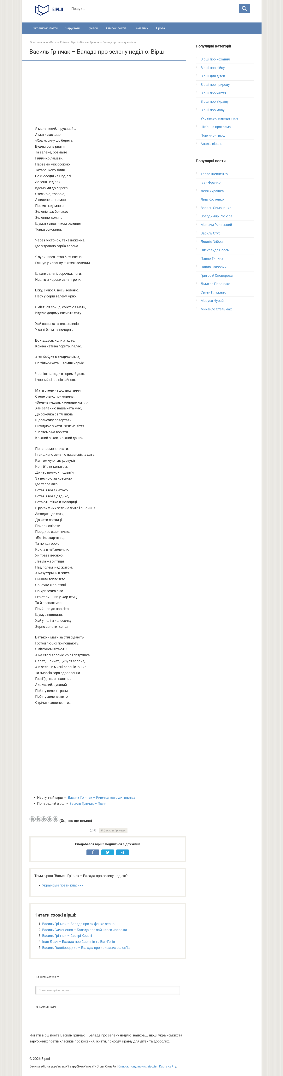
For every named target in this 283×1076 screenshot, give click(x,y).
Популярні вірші (213, 135)
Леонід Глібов (212, 241)
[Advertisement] (107, 94)
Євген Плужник (213, 292)
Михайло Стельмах (216, 309)
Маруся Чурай (212, 301)
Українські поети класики (62, 885)
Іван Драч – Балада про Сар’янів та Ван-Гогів (78, 942)
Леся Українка (212, 191)
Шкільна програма (216, 127)
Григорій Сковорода (217, 275)
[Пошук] (153, 8)
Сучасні (92, 28)
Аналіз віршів (211, 144)
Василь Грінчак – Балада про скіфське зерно (78, 924)
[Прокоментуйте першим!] (107, 990)
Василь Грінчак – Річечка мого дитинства (101, 797)
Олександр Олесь (215, 250)
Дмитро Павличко (215, 284)
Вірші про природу (215, 85)
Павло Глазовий (214, 267)
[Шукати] (244, 8)
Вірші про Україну (215, 101)
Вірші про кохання (215, 59)
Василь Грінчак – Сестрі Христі (67, 936)
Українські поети (45, 28)
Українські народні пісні (220, 118)
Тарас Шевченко (214, 174)
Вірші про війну (213, 68)
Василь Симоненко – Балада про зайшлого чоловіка (84, 930)
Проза (160, 28)
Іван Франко (211, 182)
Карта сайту (167, 1066)
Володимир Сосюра (216, 216)
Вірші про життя (214, 93)
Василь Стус (211, 233)
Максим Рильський (216, 225)
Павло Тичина (212, 258)
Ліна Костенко (212, 199)
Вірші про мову (213, 110)
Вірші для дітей (213, 76)
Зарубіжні (72, 28)
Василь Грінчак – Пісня (88, 803)
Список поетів (116, 28)
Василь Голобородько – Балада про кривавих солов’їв (86, 948)
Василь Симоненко (216, 208)
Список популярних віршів (137, 1066)
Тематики (141, 28)
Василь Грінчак (114, 830)
